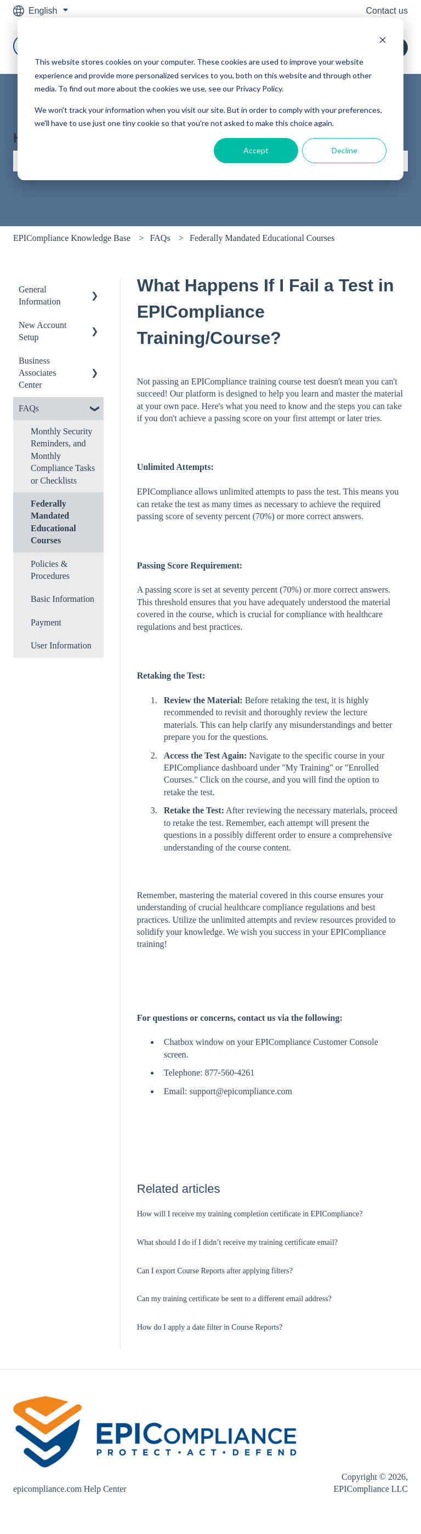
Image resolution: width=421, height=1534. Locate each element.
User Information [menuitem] (61, 645)
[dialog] (210, 99)
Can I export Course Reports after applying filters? (215, 1271)
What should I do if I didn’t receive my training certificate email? (237, 1242)
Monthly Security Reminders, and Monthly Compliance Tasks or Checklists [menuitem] (63, 456)
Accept (256, 150)
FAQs (160, 238)
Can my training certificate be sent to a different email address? (234, 1299)
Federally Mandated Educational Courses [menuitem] (53, 522)
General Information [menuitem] (39, 295)
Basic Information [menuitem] (62, 599)
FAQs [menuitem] (29, 408)
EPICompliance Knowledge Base (71, 238)
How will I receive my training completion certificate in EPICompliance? (250, 1214)
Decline (344, 150)
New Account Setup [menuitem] (43, 331)
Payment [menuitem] (46, 622)
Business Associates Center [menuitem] (37, 373)
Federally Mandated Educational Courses (262, 238)
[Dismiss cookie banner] (382, 41)
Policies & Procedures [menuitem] (50, 570)
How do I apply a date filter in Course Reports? (210, 1327)
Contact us (387, 10)
